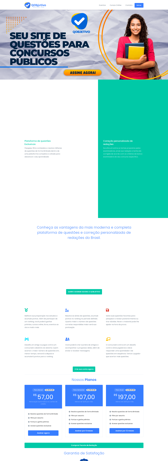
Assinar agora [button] (43, 433)
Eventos (102, 5)
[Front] (33, 5)
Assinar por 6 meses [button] (84, 431)
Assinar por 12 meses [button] (125, 431)
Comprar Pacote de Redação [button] (84, 445)
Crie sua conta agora (84, 369)
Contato (129, 5)
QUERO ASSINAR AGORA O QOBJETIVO (84, 291)
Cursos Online (115, 5)
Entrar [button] (139, 5)
